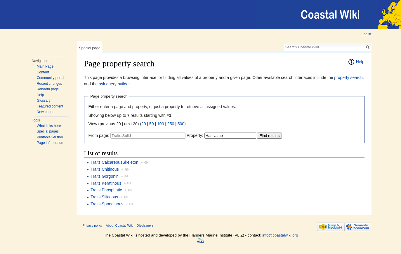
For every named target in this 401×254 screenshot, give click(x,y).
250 (170, 123)
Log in (366, 34)
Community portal (50, 78)
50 (151, 123)
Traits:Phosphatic (106, 190)
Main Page (45, 66)
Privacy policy (93, 225)
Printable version (50, 137)
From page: (99, 135)
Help (40, 95)
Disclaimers (145, 225)
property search (348, 77)
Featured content (50, 106)
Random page (48, 89)
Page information (50, 143)
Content (43, 72)
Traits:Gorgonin (105, 176)
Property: (195, 135)
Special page (89, 48)
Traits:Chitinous (105, 169)
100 (160, 123)
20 (143, 123)
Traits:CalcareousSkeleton (114, 162)
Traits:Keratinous (106, 183)
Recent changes (49, 84)
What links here (49, 126)
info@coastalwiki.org (280, 235)
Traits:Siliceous (104, 197)
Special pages (48, 131)
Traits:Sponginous (107, 204)
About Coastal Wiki (119, 225)
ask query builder (114, 84)
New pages (45, 112)
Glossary (44, 100)
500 (181, 123)
